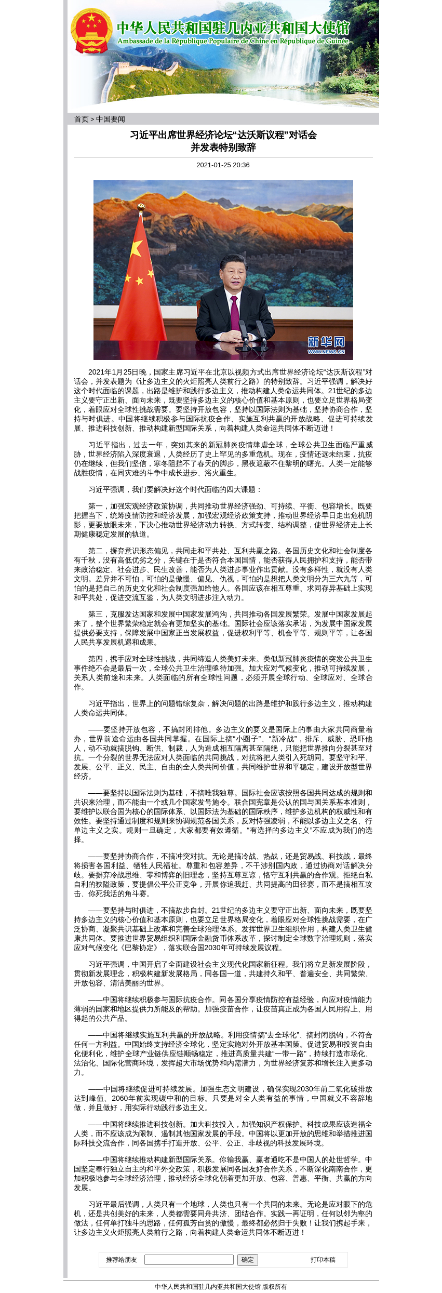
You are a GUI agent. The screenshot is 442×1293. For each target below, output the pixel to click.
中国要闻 (110, 119)
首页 (81, 119)
